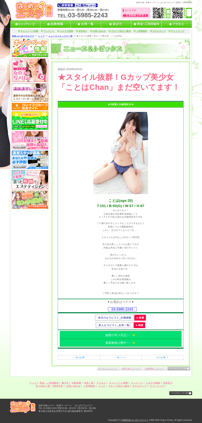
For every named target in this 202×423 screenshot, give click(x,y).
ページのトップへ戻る (178, 369)
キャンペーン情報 (29, 31)
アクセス (101, 383)
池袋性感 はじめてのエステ (135, 420)
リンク (101, 386)
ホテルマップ (159, 31)
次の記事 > (162, 357)
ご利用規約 (141, 31)
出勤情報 (149, 369)
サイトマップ (177, 31)
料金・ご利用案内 (49, 383)
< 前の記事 (79, 357)
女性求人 (82, 31)
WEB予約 (58, 386)
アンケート (49, 31)
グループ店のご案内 (121, 31)
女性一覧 (126, 369)
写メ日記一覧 (43, 386)
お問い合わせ (99, 31)
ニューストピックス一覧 (60, 36)
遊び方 (65, 383)
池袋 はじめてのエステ (23, 36)
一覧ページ (120, 357)
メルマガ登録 (66, 31)
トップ (41, 36)
